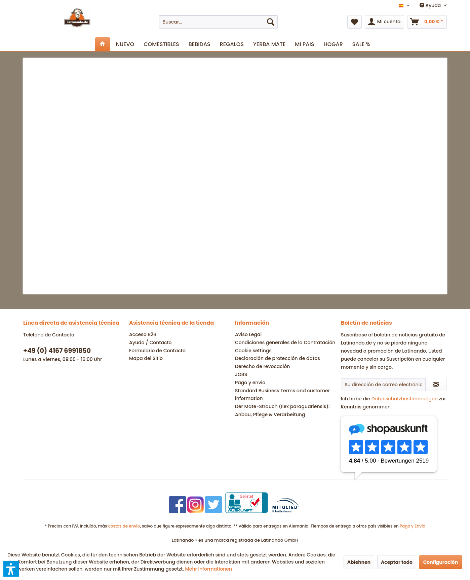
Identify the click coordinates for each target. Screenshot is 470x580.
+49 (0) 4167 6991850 (57, 350)
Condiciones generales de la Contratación (285, 342)
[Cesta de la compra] (427, 22)
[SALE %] (361, 44)
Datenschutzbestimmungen (404, 398)
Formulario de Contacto (157, 350)
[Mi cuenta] (384, 22)
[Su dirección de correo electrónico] (383, 384)
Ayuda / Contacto (150, 342)
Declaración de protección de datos (277, 358)
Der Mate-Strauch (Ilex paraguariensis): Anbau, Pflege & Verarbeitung (282, 410)
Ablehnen (359, 562)
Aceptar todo (397, 562)
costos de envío (124, 526)
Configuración (440, 562)
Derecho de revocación (262, 366)
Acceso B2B (142, 334)
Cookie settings (253, 350)
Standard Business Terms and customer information (282, 394)
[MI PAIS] (304, 44)
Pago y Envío (412, 526)
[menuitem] (218, 22)
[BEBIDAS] (199, 44)
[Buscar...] (218, 22)
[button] (11, 569)
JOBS (241, 374)
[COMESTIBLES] (161, 44)
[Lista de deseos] (354, 22)
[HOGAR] (333, 44)
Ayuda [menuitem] (431, 5)
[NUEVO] (125, 44)
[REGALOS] (231, 44)
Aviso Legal (248, 334)
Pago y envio (250, 382)
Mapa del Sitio (146, 358)
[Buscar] (271, 22)
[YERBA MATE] (269, 44)
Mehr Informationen (208, 569)
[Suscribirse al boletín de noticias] (435, 384)
